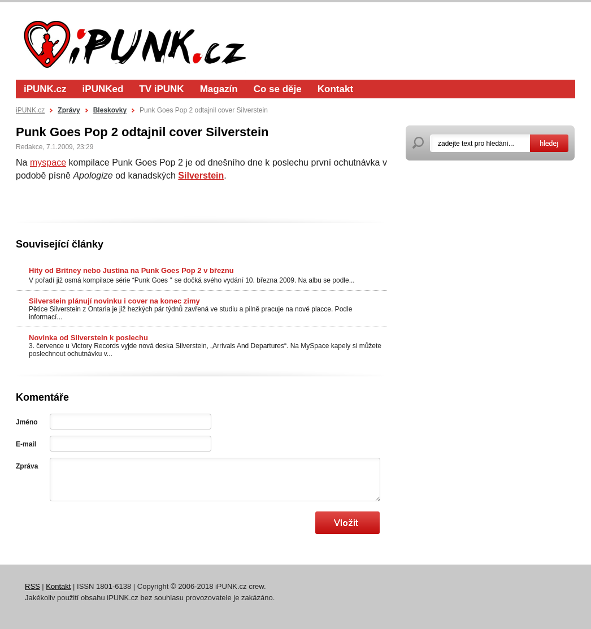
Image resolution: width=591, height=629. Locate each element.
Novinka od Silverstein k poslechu (88, 337)
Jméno (27, 422)
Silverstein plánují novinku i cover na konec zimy (114, 301)
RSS (32, 586)
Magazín (219, 89)
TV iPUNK (161, 89)
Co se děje (278, 89)
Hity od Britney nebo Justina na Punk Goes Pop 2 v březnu (131, 270)
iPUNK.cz (45, 89)
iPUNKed (103, 89)
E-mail (26, 444)
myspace (48, 162)
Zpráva (27, 466)
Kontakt (335, 89)
